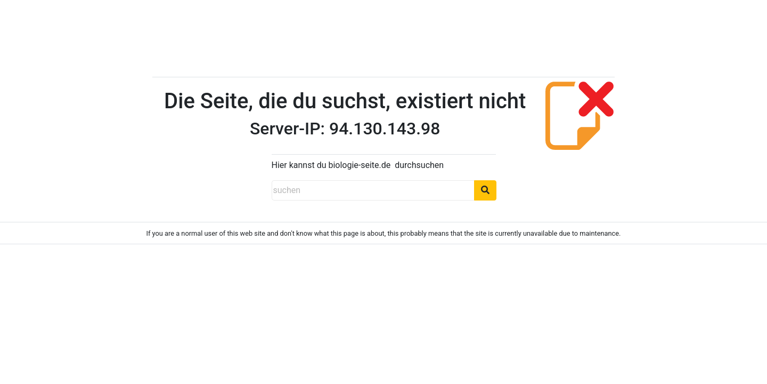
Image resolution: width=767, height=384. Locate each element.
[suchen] (373, 190)
